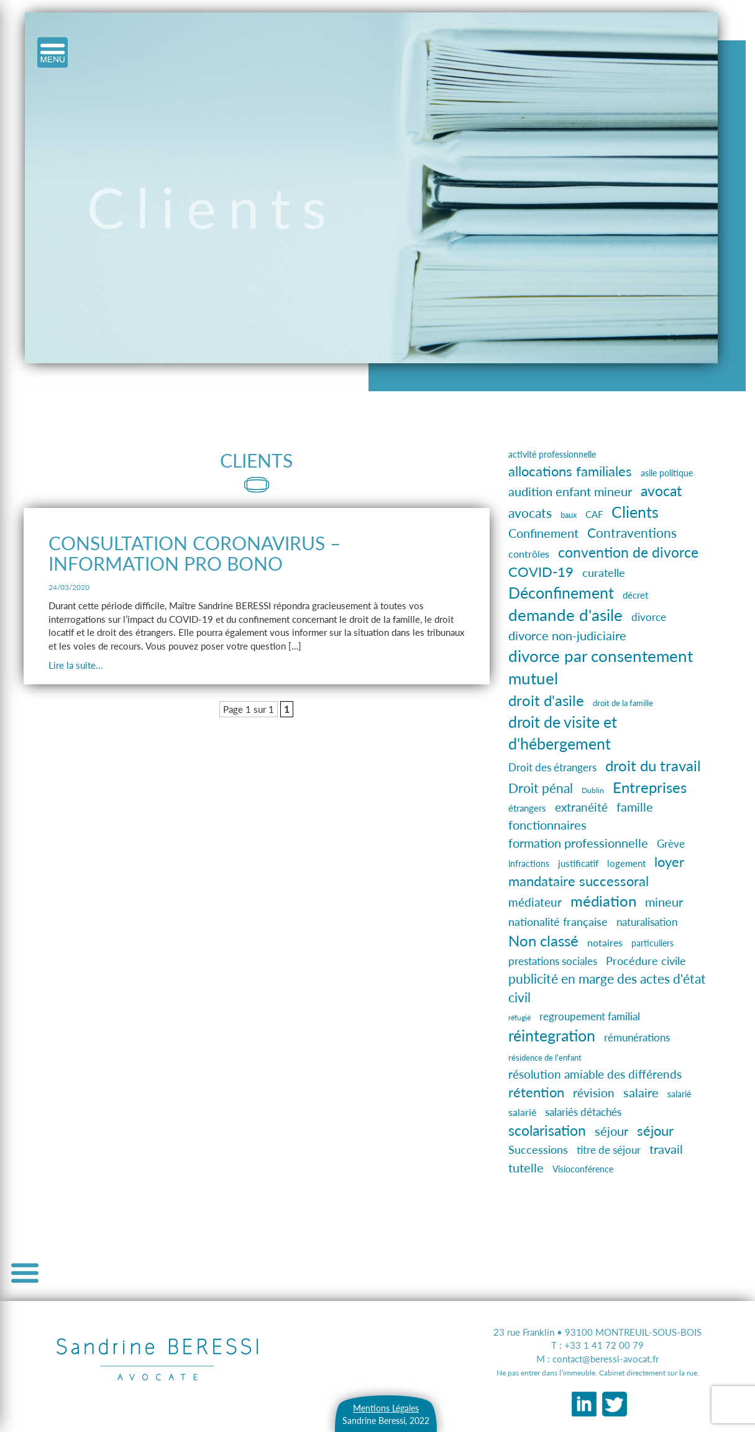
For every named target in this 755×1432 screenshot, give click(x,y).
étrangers (527, 807)
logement (626, 863)
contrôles (528, 554)
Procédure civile (646, 961)
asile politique (667, 473)
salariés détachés (583, 1111)
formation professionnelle (578, 842)
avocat (661, 490)
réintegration (551, 1035)
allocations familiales (570, 471)
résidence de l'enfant (545, 1058)
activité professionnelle (552, 454)
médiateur (535, 902)
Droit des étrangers (552, 767)
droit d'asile (546, 700)
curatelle (603, 572)
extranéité (581, 807)
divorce (648, 617)
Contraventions (632, 533)
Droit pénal (540, 788)
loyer (669, 861)
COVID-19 (541, 572)
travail (666, 1149)
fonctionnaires (547, 824)
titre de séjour (609, 1149)
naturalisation (646, 921)
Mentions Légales (386, 1408)
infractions (528, 864)
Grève (671, 843)
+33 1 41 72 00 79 (604, 1345)
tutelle (526, 1167)
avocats (530, 512)
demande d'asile (565, 615)
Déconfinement (561, 593)
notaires (605, 942)
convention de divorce (628, 552)
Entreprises (650, 787)
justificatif (578, 863)
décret (635, 594)
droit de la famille (623, 703)
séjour (611, 1131)
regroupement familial (589, 1016)
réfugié (519, 1017)
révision (594, 1093)
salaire (641, 1092)
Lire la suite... (75, 665)
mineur (664, 901)
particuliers (652, 943)
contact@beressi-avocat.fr (605, 1358)
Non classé (543, 940)
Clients (635, 511)
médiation (603, 901)
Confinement (543, 532)
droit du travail (653, 765)
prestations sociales (552, 961)
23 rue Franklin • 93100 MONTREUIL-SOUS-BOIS (597, 1332)
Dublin (593, 790)
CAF (594, 514)
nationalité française (558, 921)
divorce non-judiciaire (567, 635)
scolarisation (547, 1130)
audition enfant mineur (570, 491)
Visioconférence (582, 1169)
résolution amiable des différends (595, 1074)
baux (569, 515)
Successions (538, 1149)
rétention (536, 1092)
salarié (679, 1094)
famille (634, 806)
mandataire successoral (578, 881)
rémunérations (637, 1037)
